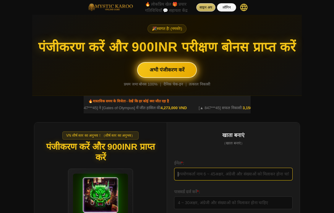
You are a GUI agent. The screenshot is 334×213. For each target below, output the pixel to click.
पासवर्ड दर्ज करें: (187, 191)
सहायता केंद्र (175, 10)
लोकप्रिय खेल (158, 4)
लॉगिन (227, 7)
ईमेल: (179, 163)
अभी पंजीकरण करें (167, 70)
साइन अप (206, 7)
